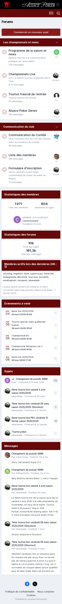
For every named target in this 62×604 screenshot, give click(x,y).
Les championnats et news (21, 42)
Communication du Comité (27, 135)
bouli (14, 382)
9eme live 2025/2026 (23, 357)
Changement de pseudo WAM (31, 379)
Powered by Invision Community (31, 599)
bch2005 (43, 277)
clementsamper (31, 220)
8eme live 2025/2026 (23, 311)
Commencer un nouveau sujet (31, 32)
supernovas (36, 273)
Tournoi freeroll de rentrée (27, 94)
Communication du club (18, 126)
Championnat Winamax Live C (27, 346)
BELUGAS (22, 277)
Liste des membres (22, 155)
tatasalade (34, 280)
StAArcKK (49, 273)
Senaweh (22, 280)
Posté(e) (39, 457)
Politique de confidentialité (19, 591)
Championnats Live (22, 74)
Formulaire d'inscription (25, 168)
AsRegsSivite (9, 277)
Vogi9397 (18, 273)
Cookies (31, 595)
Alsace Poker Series (23, 110)
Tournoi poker (19, 431)
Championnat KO (20, 335)
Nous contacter (46, 591)
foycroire (33, 277)
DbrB (26, 273)
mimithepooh (9, 280)
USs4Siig (7, 273)
